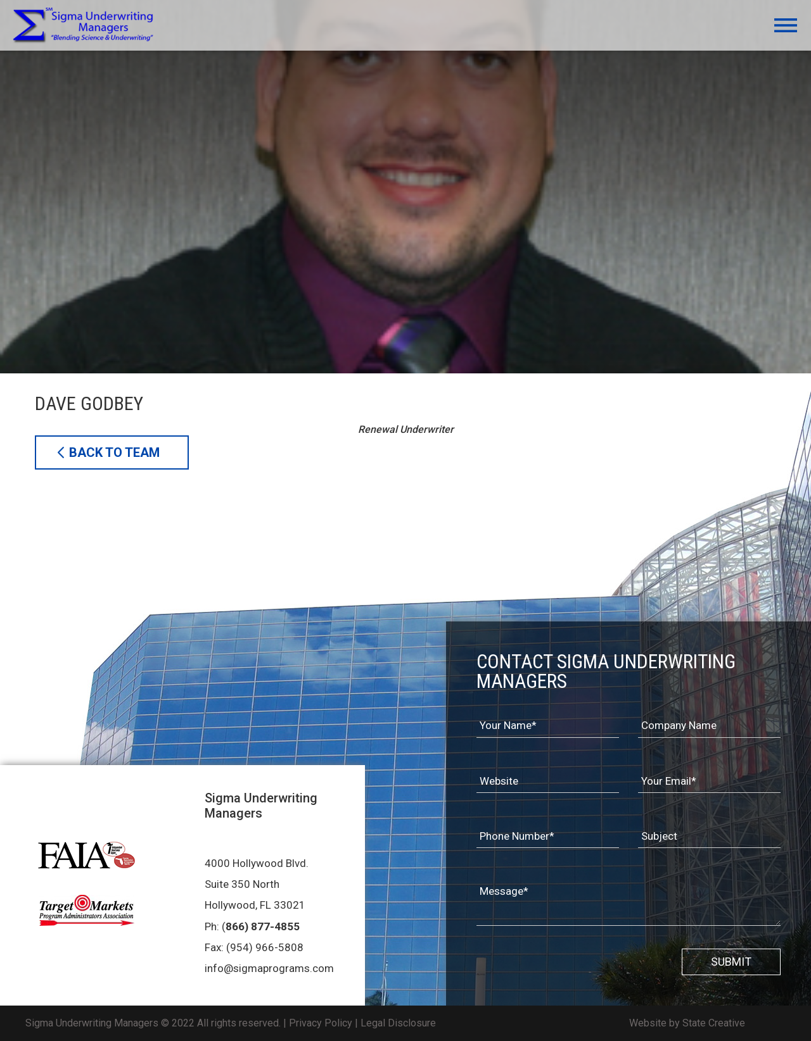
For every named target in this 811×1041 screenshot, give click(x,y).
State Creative (713, 1023)
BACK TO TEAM (114, 452)
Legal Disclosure (398, 1023)
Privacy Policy (320, 1023)
